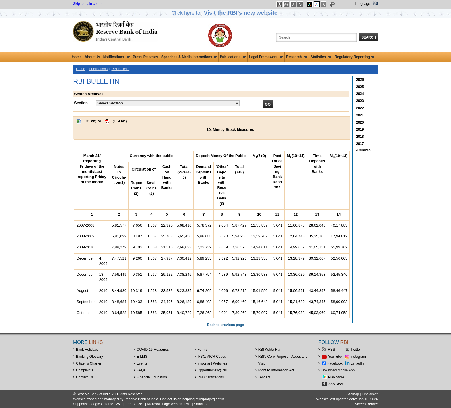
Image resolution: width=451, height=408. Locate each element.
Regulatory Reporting (354, 57)
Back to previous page (225, 325)
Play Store (336, 377)
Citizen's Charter (88, 363)
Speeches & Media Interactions (189, 57)
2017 (360, 144)
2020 (360, 122)
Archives (363, 150)
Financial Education (152, 377)
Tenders (264, 377)
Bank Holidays (87, 350)
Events (142, 363)
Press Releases (145, 57)
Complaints (84, 370)
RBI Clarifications (211, 377)
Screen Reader (366, 404)
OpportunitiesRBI (213, 370)
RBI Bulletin (120, 69)
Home (76, 57)
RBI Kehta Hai (269, 350)
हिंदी (375, 4)
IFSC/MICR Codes (212, 357)
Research (296, 57)
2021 (360, 115)
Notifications (116, 57)
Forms (202, 350)
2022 (360, 108)
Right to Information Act (276, 370)
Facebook (335, 363)
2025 (360, 87)
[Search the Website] (316, 37)
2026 (360, 80)
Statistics (321, 57)
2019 (360, 129)
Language (362, 4)
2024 (360, 94)
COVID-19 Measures (153, 350)
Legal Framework (266, 57)
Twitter (356, 350)
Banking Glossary (89, 357)
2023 (360, 101)
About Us (92, 57)
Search (368, 37)
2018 (360, 137)
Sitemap (352, 394)
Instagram (358, 357)
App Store (336, 384)
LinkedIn (357, 363)
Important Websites (212, 363)
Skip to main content (88, 4)
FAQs (141, 370)
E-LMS (142, 357)
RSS (331, 350)
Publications (233, 57)
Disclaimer (370, 394)
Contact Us (84, 377)
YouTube (335, 357)
